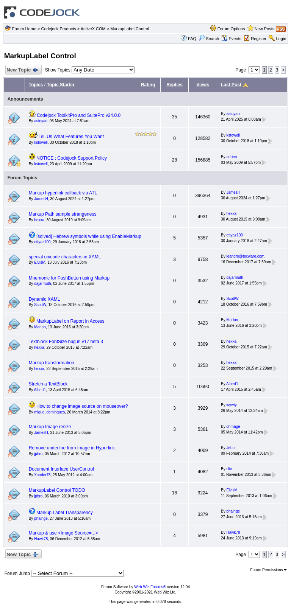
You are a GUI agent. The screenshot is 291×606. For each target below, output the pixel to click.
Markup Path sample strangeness (63, 214)
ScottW (40, 305)
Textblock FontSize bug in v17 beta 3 (66, 341)
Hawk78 (41, 539)
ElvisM (39, 262)
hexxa (39, 220)
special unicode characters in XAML (65, 256)
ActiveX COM (93, 28)
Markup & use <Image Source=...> (63, 533)
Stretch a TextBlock (48, 384)
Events (231, 38)
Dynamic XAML (44, 299)
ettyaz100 (42, 242)
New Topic (21, 70)
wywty (231, 405)
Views (202, 84)
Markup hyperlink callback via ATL (63, 193)
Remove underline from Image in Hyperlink (72, 448)
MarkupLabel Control (129, 28)
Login (281, 38)
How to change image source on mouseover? (82, 406)
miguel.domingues (49, 412)
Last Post (231, 84)
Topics (36, 84)
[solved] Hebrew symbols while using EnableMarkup (88, 236)
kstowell (41, 142)
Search (209, 38)
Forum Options (231, 28)
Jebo (230, 448)
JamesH (41, 199)
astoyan (40, 121)
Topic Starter (60, 84)
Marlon (40, 327)
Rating (148, 84)
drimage (233, 426)
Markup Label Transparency (64, 512)
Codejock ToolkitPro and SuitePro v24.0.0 (78, 115)
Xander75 (42, 475)
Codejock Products (58, 28)
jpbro (38, 454)
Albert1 (40, 390)
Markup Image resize (50, 426)
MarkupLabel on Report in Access (70, 321)
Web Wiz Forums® (150, 587)
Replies (174, 84)
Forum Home (24, 28)
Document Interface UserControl (61, 469)
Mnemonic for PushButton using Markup (69, 278)
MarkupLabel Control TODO (57, 490)
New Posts (265, 28)
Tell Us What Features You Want (71, 136)
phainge (41, 518)
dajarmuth (42, 283)
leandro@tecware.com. (245, 256)
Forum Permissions (268, 570)
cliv (229, 469)
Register (258, 38)
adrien (231, 157)
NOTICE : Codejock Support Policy (71, 158)
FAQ (192, 38)
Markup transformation (51, 362)
